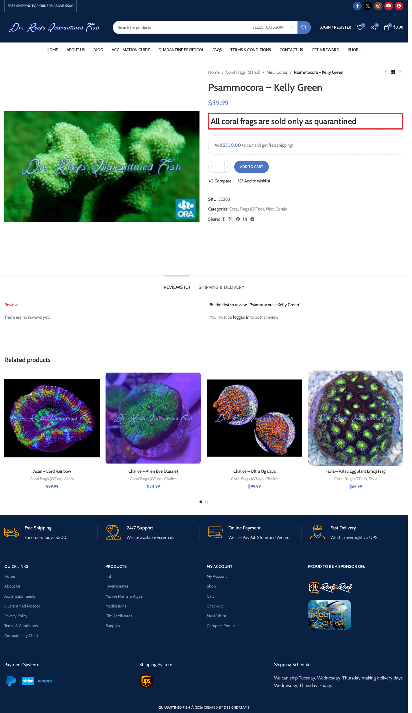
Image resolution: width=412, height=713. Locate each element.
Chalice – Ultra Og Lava (254, 471)
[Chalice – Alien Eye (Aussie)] (153, 418)
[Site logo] (54, 26)
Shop (211, 586)
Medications (116, 606)
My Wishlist (216, 615)
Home (214, 72)
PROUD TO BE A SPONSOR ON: (336, 566)
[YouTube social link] (388, 6)
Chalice (170, 478)
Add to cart (251, 166)
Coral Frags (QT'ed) (243, 72)
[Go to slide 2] (206, 501)
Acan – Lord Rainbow (52, 471)
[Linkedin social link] (245, 219)
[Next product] (399, 72)
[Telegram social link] (252, 219)
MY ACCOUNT (219, 566)
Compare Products (223, 625)
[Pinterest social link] (399, 6)
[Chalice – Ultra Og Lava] (254, 418)
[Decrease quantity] (211, 167)
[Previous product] (386, 72)
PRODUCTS (116, 566)
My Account (217, 576)
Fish (109, 576)
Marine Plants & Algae (124, 596)
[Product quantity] (219, 167)
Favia (373, 478)
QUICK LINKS (16, 566)
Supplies (113, 625)
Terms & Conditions (21, 625)
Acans (69, 478)
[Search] (212, 27)
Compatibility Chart (21, 635)
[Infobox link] (50, 533)
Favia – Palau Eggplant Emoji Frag (356, 471)
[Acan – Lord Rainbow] (52, 418)
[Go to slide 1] (200, 501)
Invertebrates (117, 586)
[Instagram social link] (378, 6)
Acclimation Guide (19, 596)
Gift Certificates (119, 615)
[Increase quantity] (227, 167)
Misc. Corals (277, 72)
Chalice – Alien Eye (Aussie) (153, 471)
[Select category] (273, 27)
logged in (241, 317)
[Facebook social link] (357, 6)
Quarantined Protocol (22, 606)
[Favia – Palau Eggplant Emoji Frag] (355, 418)
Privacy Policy (15, 615)
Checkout (215, 606)
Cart (210, 596)
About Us (12, 586)
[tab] (177, 284)
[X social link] (367, 6)
